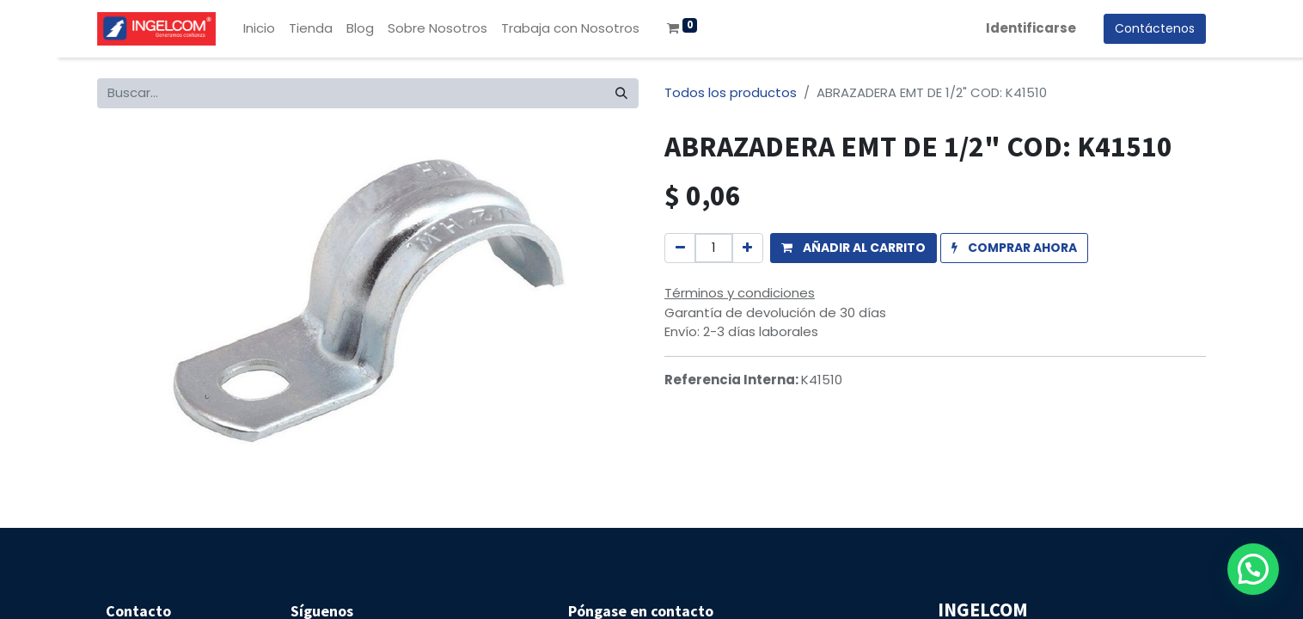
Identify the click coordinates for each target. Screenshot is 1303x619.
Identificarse (1031, 28)
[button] (853, 248)
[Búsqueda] (621, 93)
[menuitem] (259, 29)
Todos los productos (730, 92)
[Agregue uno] (747, 248)
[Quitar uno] (680, 248)
